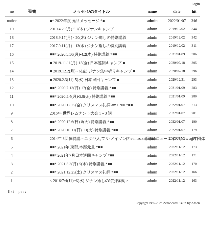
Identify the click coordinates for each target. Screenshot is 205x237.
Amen (195, 203)
